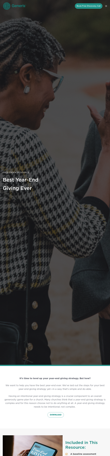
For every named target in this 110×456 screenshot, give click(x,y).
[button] (106, 6)
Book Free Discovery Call (89, 6)
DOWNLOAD (55, 415)
